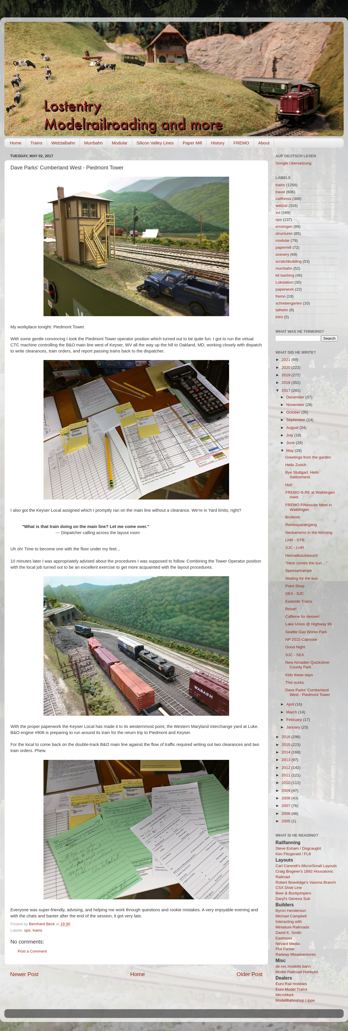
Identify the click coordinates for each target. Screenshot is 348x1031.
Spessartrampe (298, 570)
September (296, 420)
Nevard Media (288, 943)
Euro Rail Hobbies (291, 984)
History (217, 142)
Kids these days (299, 675)
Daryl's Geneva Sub (293, 898)
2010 (286, 783)
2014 (286, 752)
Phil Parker (285, 949)
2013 (286, 760)
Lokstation (284, 282)
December (295, 397)
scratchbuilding (289, 261)
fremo (281, 296)
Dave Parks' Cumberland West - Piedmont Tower (307, 692)
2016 (286, 737)
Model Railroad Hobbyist (297, 972)
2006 (286, 813)
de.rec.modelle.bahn (293, 966)
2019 (286, 375)
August (293, 427)
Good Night (295, 647)
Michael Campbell (291, 916)
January (293, 727)
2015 (286, 744)
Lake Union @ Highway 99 (308, 624)
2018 (286, 382)
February (294, 719)
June (291, 443)
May (290, 450)
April (290, 704)
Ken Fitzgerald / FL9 (293, 854)
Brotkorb (292, 517)
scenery (282, 254)
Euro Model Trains (291, 989)
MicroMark (285, 995)
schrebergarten (289, 303)
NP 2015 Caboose (301, 639)
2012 (286, 767)
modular (283, 240)
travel (280, 192)
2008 (286, 798)
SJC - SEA (294, 655)
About (263, 142)
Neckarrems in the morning (308, 532)
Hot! (289, 485)
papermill (283, 247)
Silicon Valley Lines (155, 142)
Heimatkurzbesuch (301, 555)
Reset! (291, 609)
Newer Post (24, 974)
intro (279, 317)
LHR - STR (294, 540)
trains (37, 930)
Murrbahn (93, 142)
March (292, 712)
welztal (281, 205)
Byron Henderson (291, 910)
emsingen (284, 226)
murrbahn (284, 268)
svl (278, 212)
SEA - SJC (294, 593)
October (293, 412)
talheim (282, 310)
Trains (36, 142)
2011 (286, 775)
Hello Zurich (295, 465)
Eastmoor (284, 938)
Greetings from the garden (308, 457)
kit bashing (285, 275)
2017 (286, 390)
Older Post (249, 974)
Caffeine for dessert (302, 616)
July (290, 435)
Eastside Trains (298, 601)
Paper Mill (192, 142)
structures (284, 233)
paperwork (285, 289)
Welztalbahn (63, 142)
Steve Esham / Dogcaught (298, 848)
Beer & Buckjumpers (293, 893)
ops (27, 930)
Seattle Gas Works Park (306, 632)
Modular (119, 142)
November (295, 404)
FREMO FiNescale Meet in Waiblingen (308, 507)
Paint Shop (294, 586)
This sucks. (295, 682)
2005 (286, 821)
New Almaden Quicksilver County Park (307, 664)
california (283, 198)
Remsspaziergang (301, 524)
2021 (286, 359)
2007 (286, 805)
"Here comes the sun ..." (306, 563)
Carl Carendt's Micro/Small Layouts (306, 866)
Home (15, 142)
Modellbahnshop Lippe (295, 1000)
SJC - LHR (294, 547)
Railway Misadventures (296, 954)
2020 (286, 367)
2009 (286, 790)
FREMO (241, 142)
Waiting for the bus (301, 578)
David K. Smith (288, 932)
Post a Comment (32, 951)
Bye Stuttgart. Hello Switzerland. (302, 474)
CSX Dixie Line (289, 887)
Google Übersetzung (293, 163)
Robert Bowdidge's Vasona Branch (306, 882)
